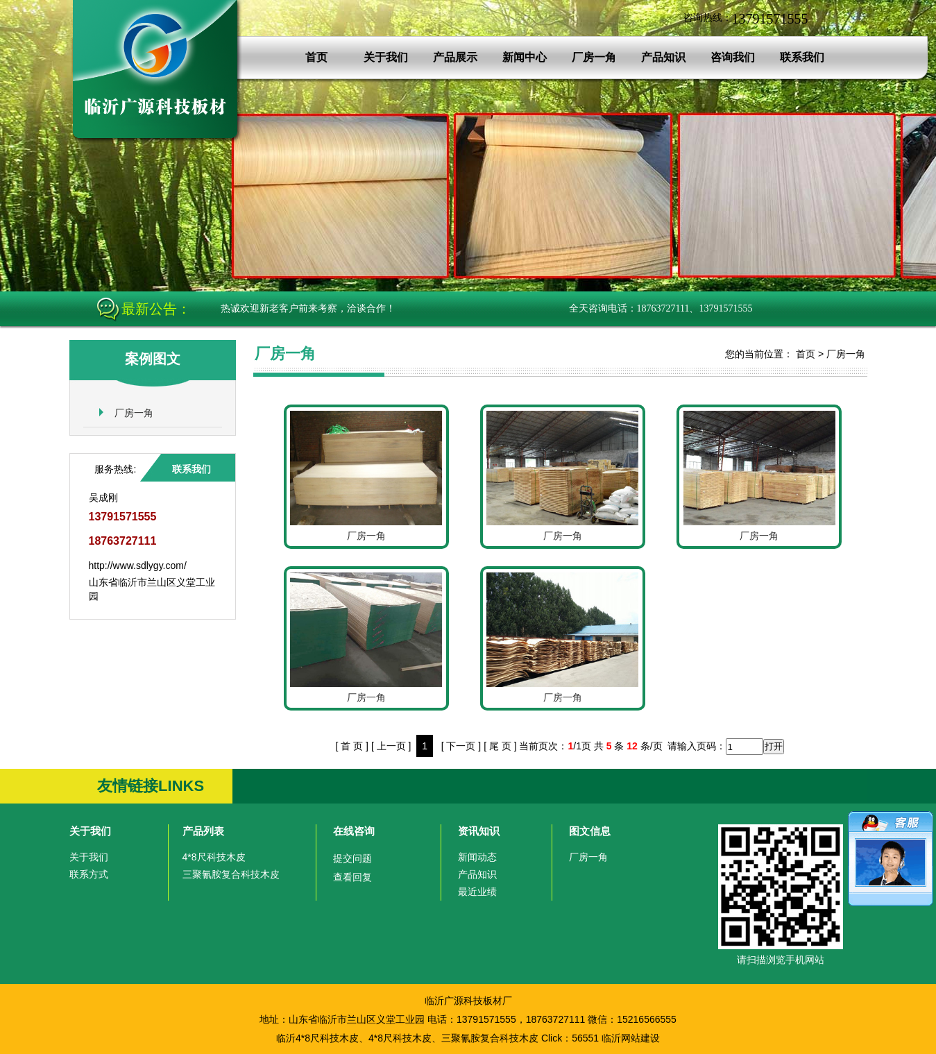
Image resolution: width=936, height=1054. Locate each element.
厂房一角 (594, 57)
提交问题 (352, 858)
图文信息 (590, 831)
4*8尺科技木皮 (214, 856)
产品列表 (203, 831)
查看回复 (352, 877)
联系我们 (802, 57)
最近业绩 (477, 891)
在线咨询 (354, 831)
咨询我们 (732, 57)
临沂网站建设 (631, 1038)
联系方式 (88, 874)
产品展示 (455, 57)
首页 (316, 57)
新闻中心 (524, 57)
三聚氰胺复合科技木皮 (231, 874)
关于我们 (386, 57)
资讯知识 (479, 831)
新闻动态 (477, 856)
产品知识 (663, 57)
